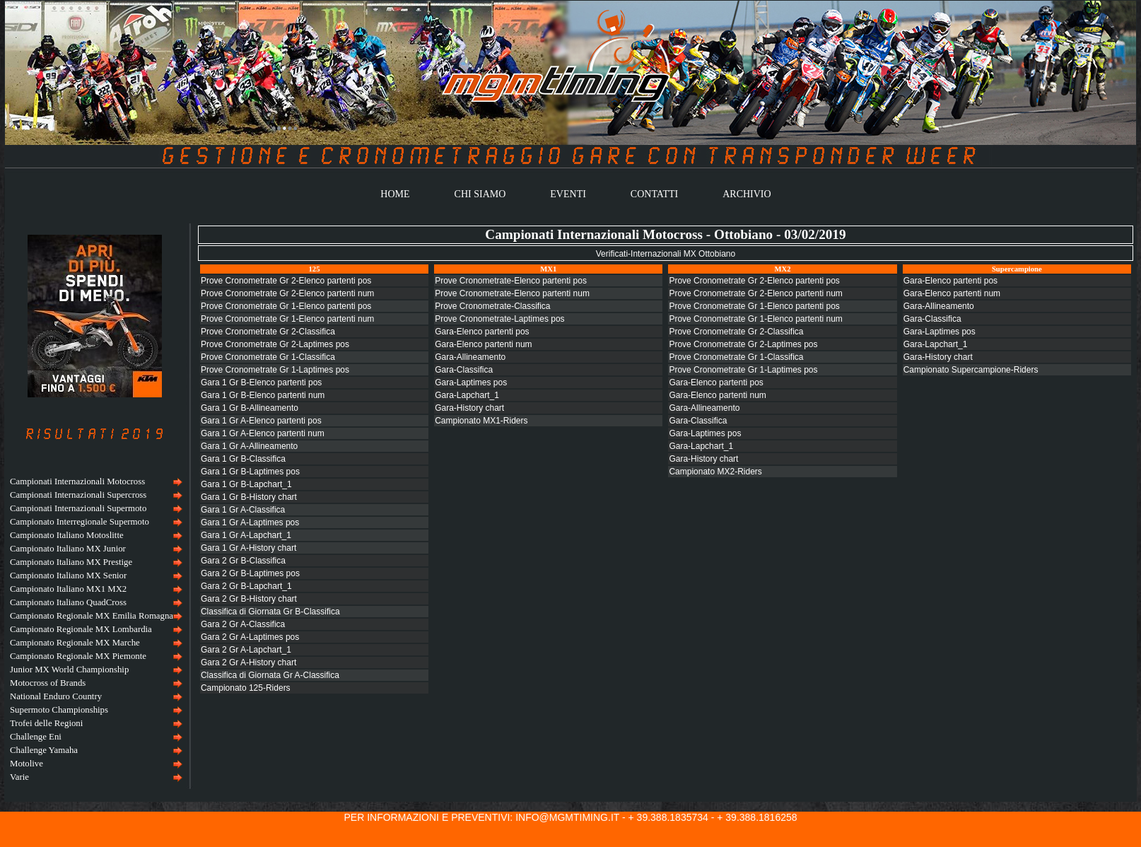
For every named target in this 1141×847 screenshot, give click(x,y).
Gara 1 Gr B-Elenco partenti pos (261, 382)
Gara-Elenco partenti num (483, 344)
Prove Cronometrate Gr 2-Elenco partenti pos (286, 281)
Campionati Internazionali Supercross (78, 495)
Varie (19, 777)
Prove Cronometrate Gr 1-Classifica (268, 357)
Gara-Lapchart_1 (467, 395)
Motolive (26, 764)
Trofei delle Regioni (46, 723)
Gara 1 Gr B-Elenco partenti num (262, 395)
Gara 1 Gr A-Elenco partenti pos (261, 421)
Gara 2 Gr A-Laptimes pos (250, 637)
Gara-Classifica (464, 370)
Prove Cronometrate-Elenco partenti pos (511, 281)
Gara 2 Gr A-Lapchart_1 (246, 650)
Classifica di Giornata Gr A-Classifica (270, 675)
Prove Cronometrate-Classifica (492, 306)
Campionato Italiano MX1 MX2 (68, 589)
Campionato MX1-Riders (481, 421)
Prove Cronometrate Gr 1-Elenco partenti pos (286, 306)
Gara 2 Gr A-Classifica (243, 624)
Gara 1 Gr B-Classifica (243, 459)
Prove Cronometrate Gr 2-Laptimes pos (275, 344)
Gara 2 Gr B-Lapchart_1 (246, 586)
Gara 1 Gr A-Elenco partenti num (262, 433)
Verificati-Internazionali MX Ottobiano (665, 254)
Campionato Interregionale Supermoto (79, 522)
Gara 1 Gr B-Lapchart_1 (246, 484)
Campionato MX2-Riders (715, 472)
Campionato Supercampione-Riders (970, 370)
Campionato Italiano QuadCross (68, 602)
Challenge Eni (36, 737)
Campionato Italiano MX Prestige (71, 562)
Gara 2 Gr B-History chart (249, 599)
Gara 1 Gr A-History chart (248, 548)
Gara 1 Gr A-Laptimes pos (250, 522)
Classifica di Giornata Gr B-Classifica (270, 612)
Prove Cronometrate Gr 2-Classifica (268, 332)
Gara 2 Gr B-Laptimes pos (250, 573)
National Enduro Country (56, 696)
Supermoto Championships (59, 710)
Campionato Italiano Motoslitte (67, 535)
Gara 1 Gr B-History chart (249, 497)
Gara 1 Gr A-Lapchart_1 (246, 535)
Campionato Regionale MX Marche (75, 643)
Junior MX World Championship (69, 669)
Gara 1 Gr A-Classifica (243, 510)
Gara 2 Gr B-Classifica (243, 561)
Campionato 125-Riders (246, 688)
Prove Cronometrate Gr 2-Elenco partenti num (287, 293)
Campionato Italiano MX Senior (68, 575)
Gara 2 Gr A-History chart (248, 662)
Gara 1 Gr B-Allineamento (249, 408)
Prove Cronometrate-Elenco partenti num (512, 293)
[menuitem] (94, 482)
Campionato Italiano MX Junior (68, 549)
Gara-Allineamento (470, 357)
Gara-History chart (469, 408)
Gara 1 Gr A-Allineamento (249, 446)
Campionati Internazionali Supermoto (78, 508)
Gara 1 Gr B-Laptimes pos (250, 472)
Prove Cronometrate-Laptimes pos (499, 319)
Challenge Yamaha (44, 750)
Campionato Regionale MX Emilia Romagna (91, 616)
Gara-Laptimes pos (471, 382)
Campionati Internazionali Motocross (77, 481)
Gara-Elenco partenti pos (482, 332)
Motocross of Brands (48, 683)
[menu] (94, 630)
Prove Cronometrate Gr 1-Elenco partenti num (287, 319)
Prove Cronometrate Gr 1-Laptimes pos (275, 370)
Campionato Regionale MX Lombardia (81, 629)
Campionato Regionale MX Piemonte (78, 656)
